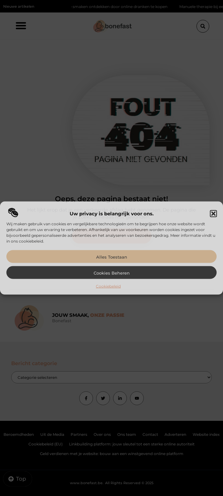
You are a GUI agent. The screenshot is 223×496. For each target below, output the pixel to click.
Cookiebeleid (108, 286)
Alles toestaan (111, 256)
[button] (213, 213)
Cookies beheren (112, 272)
